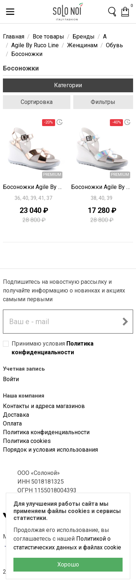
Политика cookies (27, 440)
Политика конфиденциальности (46, 432)
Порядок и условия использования (50, 449)
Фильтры (103, 101)
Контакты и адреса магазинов (44, 406)
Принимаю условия (53, 348)
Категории (68, 85)
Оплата (12, 423)
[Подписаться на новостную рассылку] (125, 321)
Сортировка (37, 101)
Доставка (16, 414)
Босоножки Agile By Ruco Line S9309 (34, 186)
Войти (11, 379)
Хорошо (68, 564)
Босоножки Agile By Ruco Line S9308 (102, 186)
